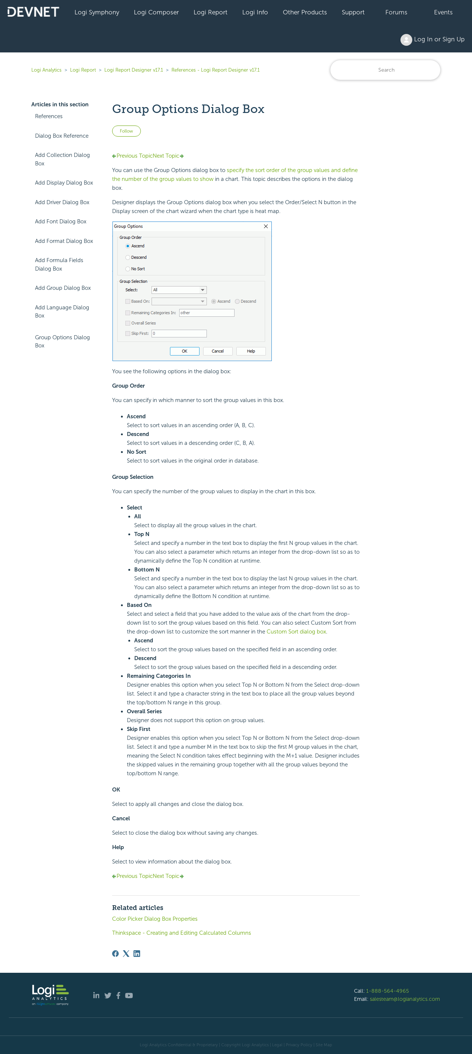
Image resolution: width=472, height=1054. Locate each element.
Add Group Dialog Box (63, 288)
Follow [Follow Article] (126, 131)
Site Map (324, 1044)
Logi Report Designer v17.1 (133, 70)
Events (443, 12)
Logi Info (255, 12)
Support (353, 12)
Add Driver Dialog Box (62, 202)
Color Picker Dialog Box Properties (155, 919)
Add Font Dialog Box (60, 221)
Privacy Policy (299, 1044)
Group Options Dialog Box (62, 341)
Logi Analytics (46, 70)
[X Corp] (126, 953)
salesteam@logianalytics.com (405, 999)
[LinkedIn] (136, 953)
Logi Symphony (96, 12)
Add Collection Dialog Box (62, 159)
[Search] (385, 70)
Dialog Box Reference (61, 136)
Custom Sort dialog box (296, 631)
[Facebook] (115, 953)
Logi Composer (156, 12)
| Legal (276, 1044)
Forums (396, 12)
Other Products (305, 12)
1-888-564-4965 (387, 991)
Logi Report (211, 12)
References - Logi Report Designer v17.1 (215, 70)
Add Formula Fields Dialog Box (59, 264)
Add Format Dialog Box (64, 241)
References (49, 116)
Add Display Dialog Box (64, 182)
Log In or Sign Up (432, 40)
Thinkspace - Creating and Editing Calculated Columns (181, 933)
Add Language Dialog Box (62, 311)
